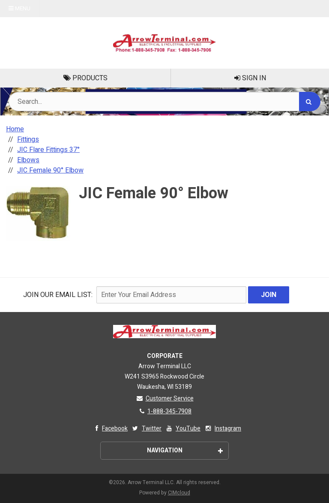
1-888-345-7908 (164, 411)
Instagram (222, 428)
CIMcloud (179, 493)
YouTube (182, 428)
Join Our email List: (58, 295)
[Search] (309, 101)
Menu (19, 8)
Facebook (109, 428)
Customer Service (165, 398)
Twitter (146, 428)
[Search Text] (164, 101)
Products (85, 78)
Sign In (250, 78)
